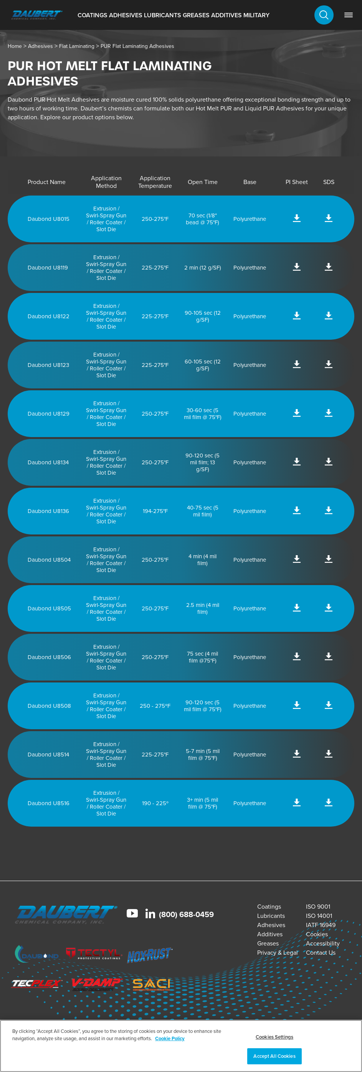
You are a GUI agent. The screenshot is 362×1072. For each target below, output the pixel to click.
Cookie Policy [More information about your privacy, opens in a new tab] (170, 1038)
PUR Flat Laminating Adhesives (137, 46)
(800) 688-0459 (186, 914)
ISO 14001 (319, 915)
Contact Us (321, 952)
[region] (181, 1046)
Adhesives (125, 15)
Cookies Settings (274, 1037)
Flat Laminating (76, 46)
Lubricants (162, 15)
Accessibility (323, 943)
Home (15, 46)
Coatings (92, 15)
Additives (226, 15)
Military (256, 15)
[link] (348, 15)
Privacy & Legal (277, 952)
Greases (196, 15)
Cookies (317, 934)
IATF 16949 (321, 925)
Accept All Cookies (274, 1056)
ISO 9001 (318, 906)
